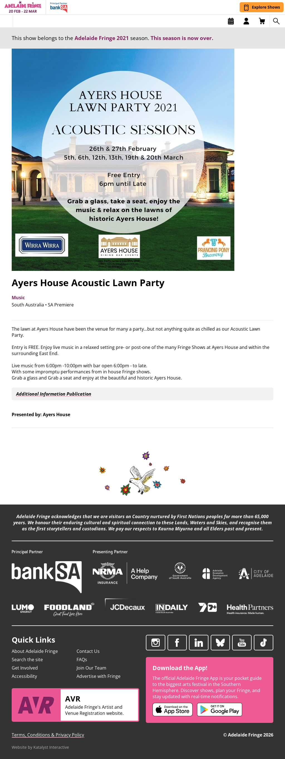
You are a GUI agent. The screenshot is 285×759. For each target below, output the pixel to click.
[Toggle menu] (6, 21)
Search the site (27, 659)
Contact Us (88, 651)
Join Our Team (91, 668)
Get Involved (25, 668)
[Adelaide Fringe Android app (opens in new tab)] (219, 709)
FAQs (82, 659)
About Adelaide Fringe (35, 651)
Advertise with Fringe (99, 676)
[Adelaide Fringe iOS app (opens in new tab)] (173, 709)
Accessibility (24, 676)
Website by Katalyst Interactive (40, 747)
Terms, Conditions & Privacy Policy (48, 735)
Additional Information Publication (53, 394)
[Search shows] (277, 21)
